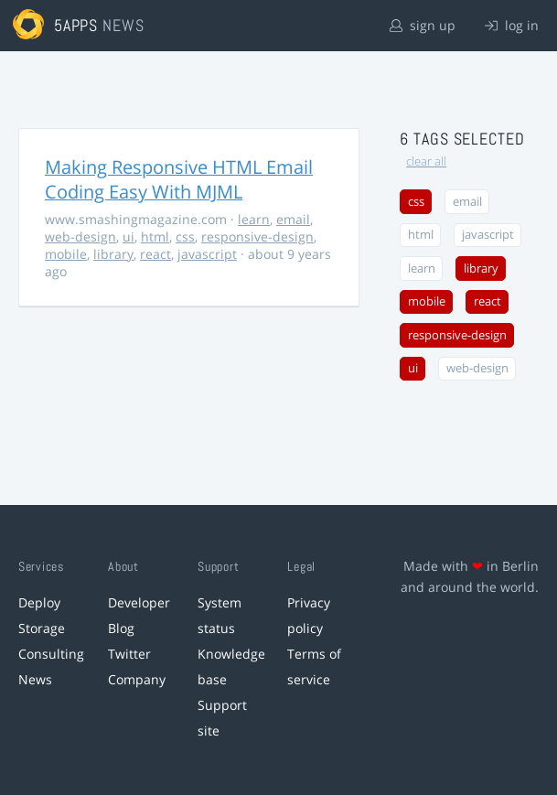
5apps (76, 25)
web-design (80, 236)
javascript (207, 254)
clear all (426, 161)
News (35, 679)
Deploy (39, 602)
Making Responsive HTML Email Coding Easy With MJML (179, 179)
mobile (66, 254)
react (155, 254)
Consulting (51, 653)
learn (254, 219)
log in (512, 25)
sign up (422, 25)
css (185, 236)
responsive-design (257, 236)
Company (137, 679)
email (293, 219)
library (113, 254)
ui (128, 236)
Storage (41, 628)
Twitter (129, 653)
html (155, 236)
